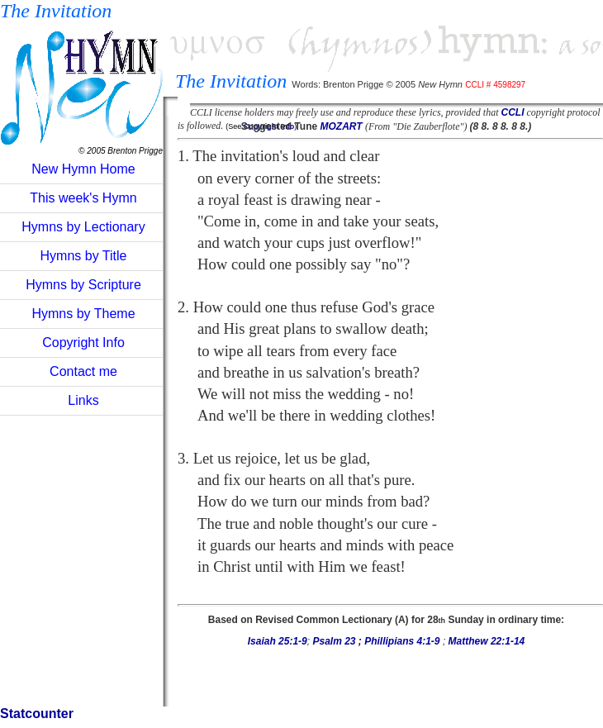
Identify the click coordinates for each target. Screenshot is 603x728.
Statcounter (37, 714)
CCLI (512, 112)
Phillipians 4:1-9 (403, 641)
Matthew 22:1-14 (487, 641)
